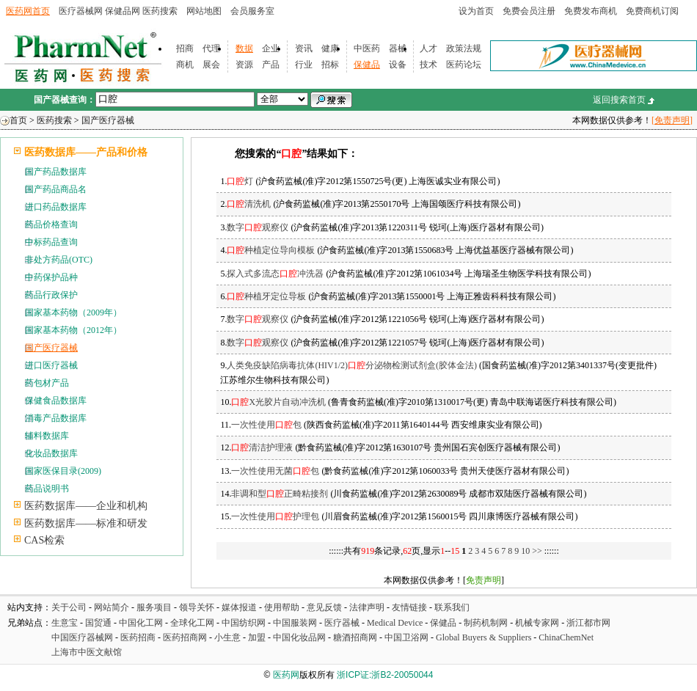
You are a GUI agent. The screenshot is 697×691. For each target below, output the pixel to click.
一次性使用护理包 (275, 516)
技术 (428, 64)
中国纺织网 (244, 623)
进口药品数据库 (56, 207)
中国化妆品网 (299, 637)
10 (525, 551)
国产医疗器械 (107, 120)
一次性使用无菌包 (275, 471)
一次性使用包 (266, 425)
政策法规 (463, 48)
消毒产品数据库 (56, 418)
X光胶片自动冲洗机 (278, 402)
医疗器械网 (81, 11)
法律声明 (366, 607)
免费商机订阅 (652, 11)
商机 (185, 64)
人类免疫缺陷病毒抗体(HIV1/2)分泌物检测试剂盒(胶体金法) (352, 365)
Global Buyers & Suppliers (483, 637)
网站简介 (111, 607)
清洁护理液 (262, 447)
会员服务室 (252, 11)
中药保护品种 (51, 277)
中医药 (367, 48)
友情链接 (409, 607)
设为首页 (476, 11)
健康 (330, 48)
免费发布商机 (590, 11)
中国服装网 (295, 623)
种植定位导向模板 (271, 250)
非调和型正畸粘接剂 (279, 494)
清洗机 (249, 204)
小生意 (227, 637)
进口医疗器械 (51, 365)
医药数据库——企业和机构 (85, 505)
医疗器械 (342, 623)
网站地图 (204, 11)
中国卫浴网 (407, 637)
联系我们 (452, 607)
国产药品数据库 (56, 172)
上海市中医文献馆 (86, 652)
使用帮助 (281, 607)
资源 (244, 64)
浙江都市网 (588, 623)
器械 (397, 48)
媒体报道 (239, 607)
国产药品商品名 (56, 189)
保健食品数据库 (56, 400)
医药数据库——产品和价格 (85, 152)
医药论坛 (463, 64)
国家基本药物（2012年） (73, 330)
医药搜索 (160, 11)
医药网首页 (28, 11)
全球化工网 (192, 623)
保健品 (367, 64)
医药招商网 (185, 637)
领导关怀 (196, 607)
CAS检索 (44, 540)
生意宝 (64, 623)
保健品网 (122, 11)
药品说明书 (47, 488)
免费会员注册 (529, 11)
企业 (271, 48)
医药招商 (138, 637)
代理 (211, 48)
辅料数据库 (47, 436)
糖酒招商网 (355, 637)
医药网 (286, 675)
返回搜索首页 (619, 100)
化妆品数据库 (51, 453)
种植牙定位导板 (266, 296)
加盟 (258, 637)
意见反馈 (324, 607)
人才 (428, 48)
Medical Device (395, 623)
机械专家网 (537, 623)
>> (538, 551)
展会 (211, 64)
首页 (18, 120)
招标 (330, 64)
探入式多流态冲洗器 (275, 273)
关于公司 (69, 607)
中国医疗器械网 (82, 637)
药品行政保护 (51, 295)
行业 (304, 64)
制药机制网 (486, 623)
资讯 (304, 48)
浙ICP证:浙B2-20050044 (385, 675)
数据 (244, 48)
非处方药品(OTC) (58, 260)
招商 (185, 48)
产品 (271, 64)
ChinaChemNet (566, 637)
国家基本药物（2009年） (73, 312)
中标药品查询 (51, 242)
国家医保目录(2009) (63, 471)
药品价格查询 (51, 224)
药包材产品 (47, 383)
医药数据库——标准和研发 (85, 523)
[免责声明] (672, 120)
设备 (397, 64)
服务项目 (154, 607)
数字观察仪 (257, 227)
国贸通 (98, 623)
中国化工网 (141, 623)
